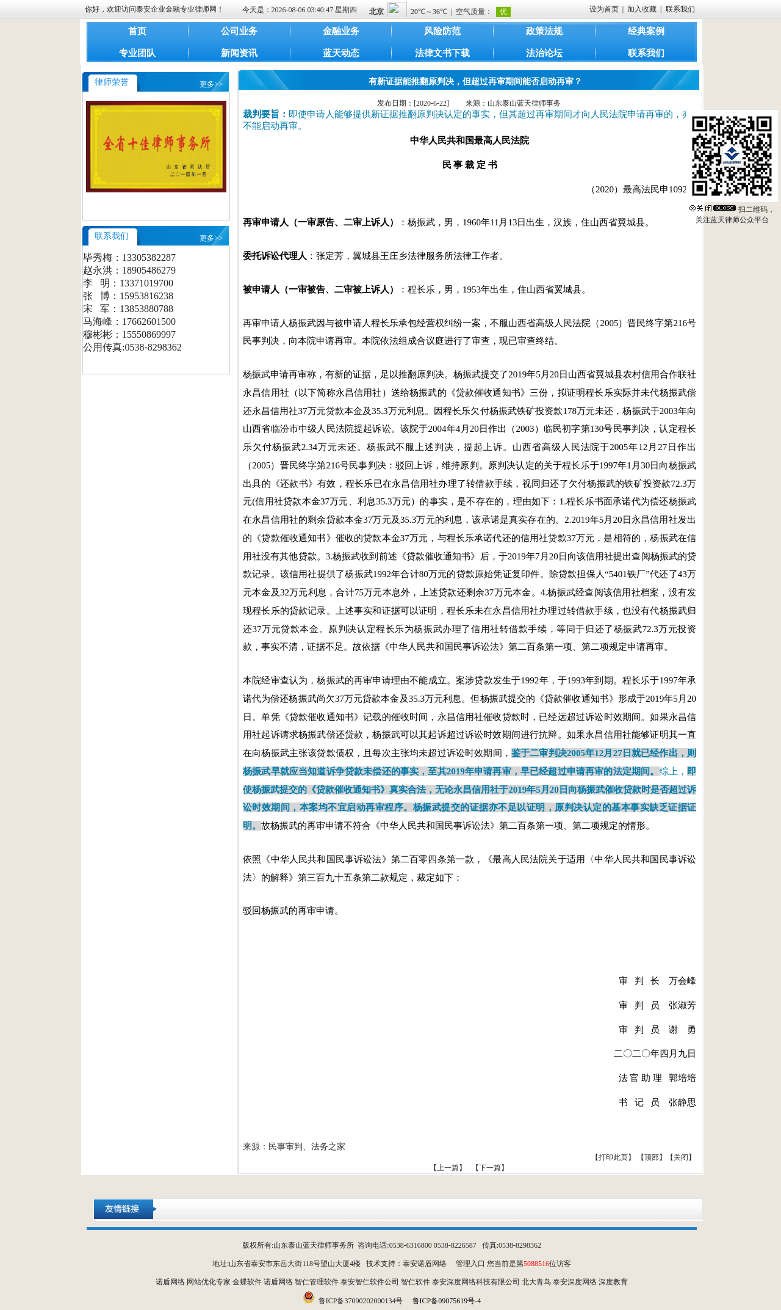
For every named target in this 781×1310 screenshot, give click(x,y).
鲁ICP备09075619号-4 (446, 1301)
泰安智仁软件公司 (369, 1282)
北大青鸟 (536, 1282)
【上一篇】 (448, 1167)
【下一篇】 (490, 1167)
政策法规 (544, 31)
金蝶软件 (247, 1282)
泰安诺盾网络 (425, 1263)
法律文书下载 (442, 53)
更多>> (211, 84)
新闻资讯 (239, 53)
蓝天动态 (341, 53)
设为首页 (604, 9)
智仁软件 (415, 1282)
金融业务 (341, 31)
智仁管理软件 (317, 1282)
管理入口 (470, 1263)
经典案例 (646, 31)
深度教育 (613, 1282)
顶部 (651, 1157)
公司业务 (239, 31)
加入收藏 (642, 9)
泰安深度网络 (575, 1282)
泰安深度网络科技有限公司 (476, 1282)
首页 (137, 31)
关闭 (681, 1157)
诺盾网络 (170, 1282)
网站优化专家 (209, 1282)
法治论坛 (544, 53)
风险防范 (442, 31)
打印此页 (613, 1157)
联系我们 (680, 9)
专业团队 (137, 53)
